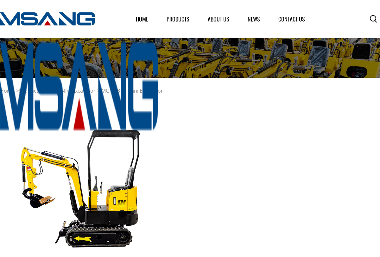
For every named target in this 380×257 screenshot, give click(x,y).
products (178, 19)
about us (218, 19)
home (142, 19)
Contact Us (291, 19)
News (254, 19)
